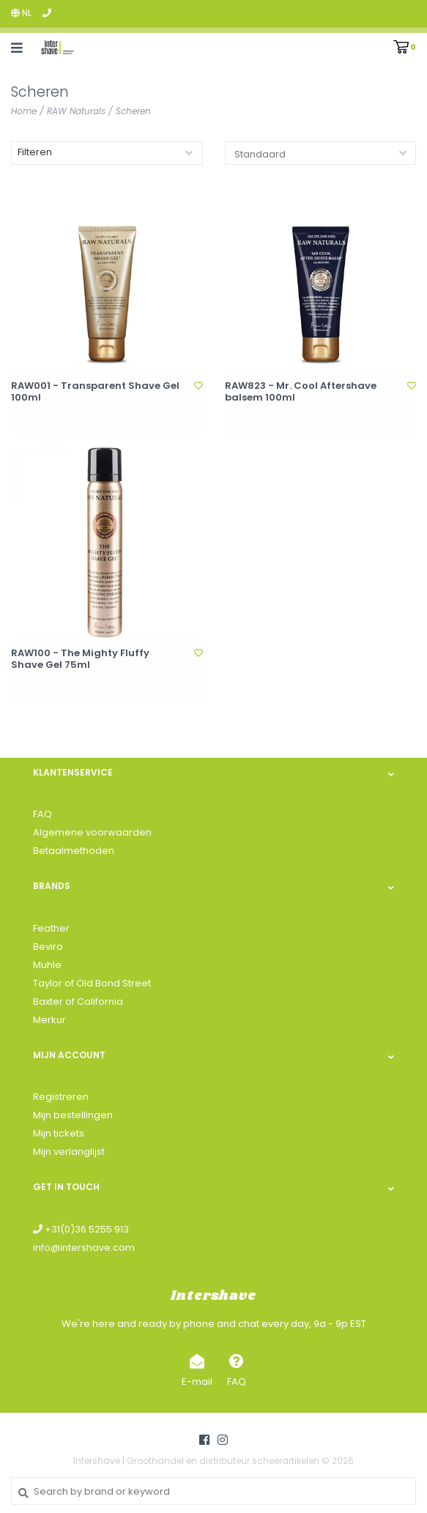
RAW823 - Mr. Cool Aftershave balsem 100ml (300, 392)
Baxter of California (78, 1001)
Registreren (61, 1097)
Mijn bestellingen (73, 1115)
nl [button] (21, 13)
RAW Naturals (76, 111)
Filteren (35, 152)
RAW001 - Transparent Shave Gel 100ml (95, 392)
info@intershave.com (84, 1247)
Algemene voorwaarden (92, 832)
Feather (51, 928)
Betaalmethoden (73, 851)
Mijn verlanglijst (69, 1152)
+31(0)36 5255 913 (81, 1229)
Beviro (48, 946)
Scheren (133, 111)
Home (24, 111)
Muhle (47, 965)
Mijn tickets (58, 1133)
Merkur (49, 1020)
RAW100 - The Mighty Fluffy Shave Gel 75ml (80, 659)
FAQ (42, 814)
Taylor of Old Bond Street (92, 983)
